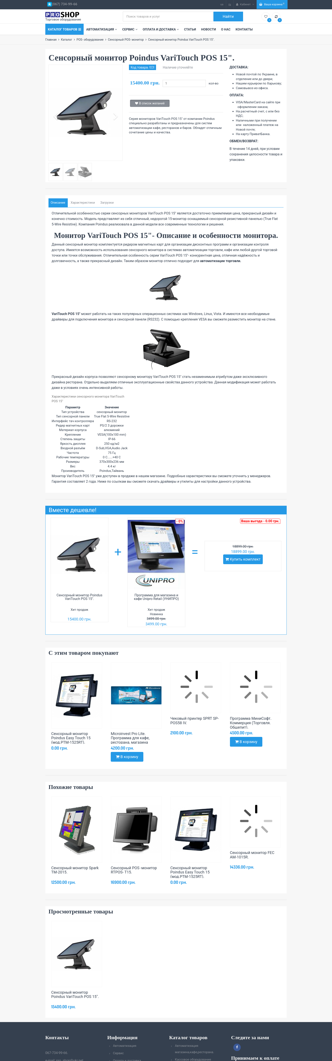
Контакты (244, 29)
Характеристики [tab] (83, 202)
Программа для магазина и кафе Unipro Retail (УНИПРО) (156, 597)
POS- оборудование (90, 39)
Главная (51, 39)
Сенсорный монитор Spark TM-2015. (75, 870)
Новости (208, 29)
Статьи (190, 29)
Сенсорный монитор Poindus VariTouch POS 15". (79, 597)
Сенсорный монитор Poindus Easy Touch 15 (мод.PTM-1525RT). (71, 738)
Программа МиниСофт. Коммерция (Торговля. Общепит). (250, 722)
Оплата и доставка (161, 29)
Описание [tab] (58, 202)
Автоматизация (101, 29)
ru (229, 4)
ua (221, 4)
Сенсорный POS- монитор (126, 39)
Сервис (130, 29)
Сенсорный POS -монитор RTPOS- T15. (134, 870)
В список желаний (150, 103)
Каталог (66, 39)
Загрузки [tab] (107, 202)
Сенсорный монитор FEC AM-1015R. (252, 854)
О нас (226, 29)
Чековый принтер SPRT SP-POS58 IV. (194, 720)
